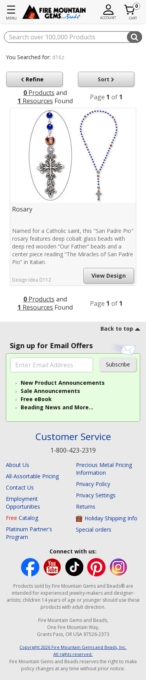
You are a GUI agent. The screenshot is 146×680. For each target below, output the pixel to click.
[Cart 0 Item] (129, 9)
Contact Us (20, 487)
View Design (108, 275)
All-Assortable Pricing (32, 476)
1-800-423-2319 (73, 450)
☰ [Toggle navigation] (11, 9)
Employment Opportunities (23, 502)
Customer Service (73, 436)
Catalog (22, 517)
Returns (85, 506)
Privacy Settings (96, 495)
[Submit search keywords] (134, 37)
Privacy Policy (93, 484)
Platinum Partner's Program (29, 533)
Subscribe (118, 364)
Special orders (93, 529)
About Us (17, 465)
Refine (34, 79)
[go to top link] (120, 329)
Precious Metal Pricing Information (104, 468)
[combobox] (73, 37)
